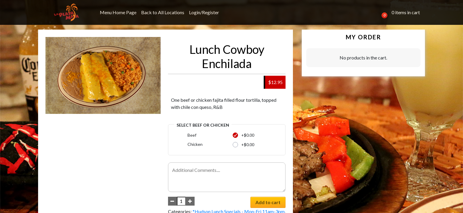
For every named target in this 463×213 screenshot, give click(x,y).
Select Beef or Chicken (203, 125)
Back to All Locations (162, 12)
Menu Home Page (118, 12)
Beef (192, 135)
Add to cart (268, 202)
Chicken (195, 144)
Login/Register (204, 12)
